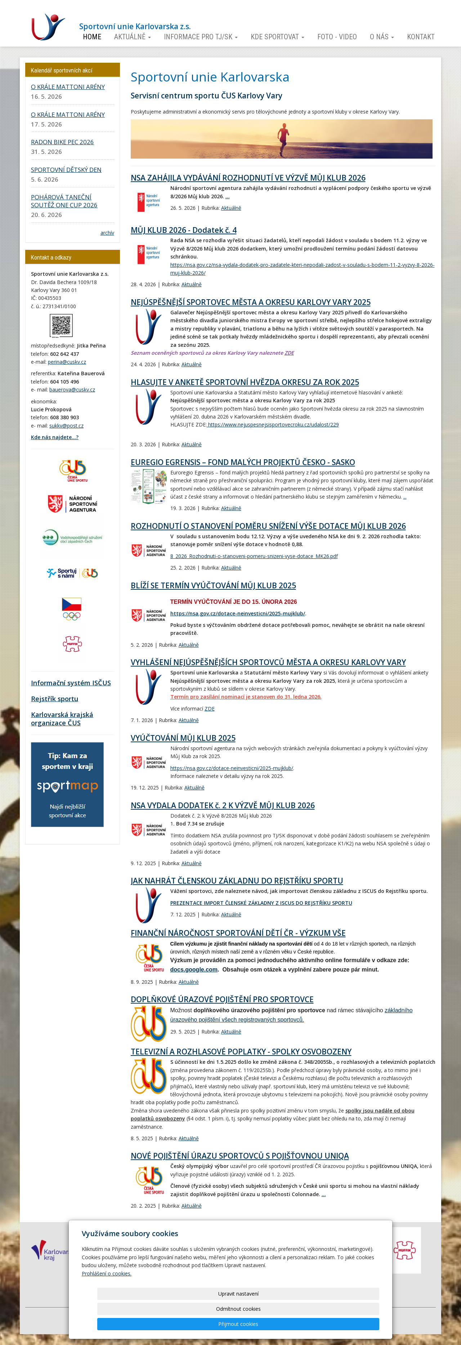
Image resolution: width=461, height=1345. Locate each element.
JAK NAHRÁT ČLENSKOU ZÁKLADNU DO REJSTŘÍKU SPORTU (237, 881)
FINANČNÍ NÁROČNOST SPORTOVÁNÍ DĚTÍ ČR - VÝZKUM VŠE (238, 933)
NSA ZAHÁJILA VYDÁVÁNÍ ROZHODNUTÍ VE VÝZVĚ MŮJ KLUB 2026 (248, 178)
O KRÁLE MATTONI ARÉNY (68, 87)
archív (107, 232)
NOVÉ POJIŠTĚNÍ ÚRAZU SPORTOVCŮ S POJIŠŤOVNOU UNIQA (240, 1156)
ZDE (289, 352)
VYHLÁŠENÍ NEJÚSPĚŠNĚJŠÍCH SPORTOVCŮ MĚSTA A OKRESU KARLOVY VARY (268, 662)
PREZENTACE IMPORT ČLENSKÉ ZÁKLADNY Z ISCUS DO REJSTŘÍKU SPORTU (261, 902)
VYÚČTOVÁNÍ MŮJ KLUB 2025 (183, 738)
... (227, 196)
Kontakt (421, 36)
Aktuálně (132, 36)
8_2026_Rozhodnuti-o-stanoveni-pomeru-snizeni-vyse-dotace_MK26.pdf (254, 556)
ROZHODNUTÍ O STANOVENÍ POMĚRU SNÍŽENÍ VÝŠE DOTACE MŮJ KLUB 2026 (268, 526)
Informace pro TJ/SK (201, 36)
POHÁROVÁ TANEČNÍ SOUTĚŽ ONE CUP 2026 (64, 201)
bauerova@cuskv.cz (72, 389)
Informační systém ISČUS (71, 682)
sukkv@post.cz (66, 425)
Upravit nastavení (233, 1323)
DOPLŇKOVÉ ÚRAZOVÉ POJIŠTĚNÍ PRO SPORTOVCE (222, 999)
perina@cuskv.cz (67, 361)
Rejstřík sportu (54, 698)
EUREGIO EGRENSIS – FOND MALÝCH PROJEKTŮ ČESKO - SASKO (243, 462)
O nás (382, 36)
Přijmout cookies (352, 1323)
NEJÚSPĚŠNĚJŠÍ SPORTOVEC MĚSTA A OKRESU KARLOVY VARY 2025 (251, 302)
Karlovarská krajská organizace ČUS (62, 718)
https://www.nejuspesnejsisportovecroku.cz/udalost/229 (273, 424)
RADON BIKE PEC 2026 (62, 142)
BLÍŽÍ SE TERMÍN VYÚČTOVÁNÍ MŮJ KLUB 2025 (213, 585)
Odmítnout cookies (292, 1323)
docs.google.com (194, 969)
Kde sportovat (277, 36)
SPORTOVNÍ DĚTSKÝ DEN (66, 169)
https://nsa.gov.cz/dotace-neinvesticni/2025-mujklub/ (237, 613)
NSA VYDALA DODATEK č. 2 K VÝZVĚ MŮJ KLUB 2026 (223, 805)
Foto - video (337, 36)
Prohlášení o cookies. (106, 1303)
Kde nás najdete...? (55, 437)
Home (92, 36)
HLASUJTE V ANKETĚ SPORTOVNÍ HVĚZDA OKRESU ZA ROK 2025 (245, 382)
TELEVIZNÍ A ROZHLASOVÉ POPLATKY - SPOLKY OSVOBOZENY (241, 1052)
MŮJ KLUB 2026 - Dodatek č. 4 (184, 230)
